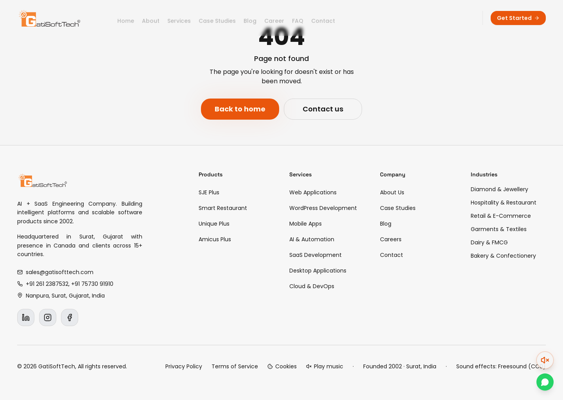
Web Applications (313, 192)
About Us (392, 192)
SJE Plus (209, 192)
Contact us (323, 109)
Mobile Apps (305, 224)
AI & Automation (311, 239)
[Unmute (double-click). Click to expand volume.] (545, 360)
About (151, 18)
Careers (391, 239)
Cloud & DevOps (311, 286)
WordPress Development (323, 208)
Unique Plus (214, 224)
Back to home (240, 109)
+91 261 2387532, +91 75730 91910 (65, 284)
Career (274, 18)
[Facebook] (69, 317)
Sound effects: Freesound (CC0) (501, 366)
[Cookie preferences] (282, 366)
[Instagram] (47, 317)
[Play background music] (324, 366)
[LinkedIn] (25, 317)
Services (179, 18)
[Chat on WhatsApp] (545, 382)
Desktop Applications (317, 270)
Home (125, 18)
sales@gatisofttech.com (55, 272)
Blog (250, 18)
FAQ (297, 18)
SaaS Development (315, 255)
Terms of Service (235, 366)
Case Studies (217, 18)
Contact (323, 18)
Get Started (518, 18)
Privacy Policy (183, 366)
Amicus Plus (215, 239)
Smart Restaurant (223, 208)
